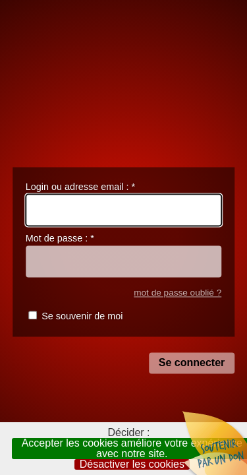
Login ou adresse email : (80, 186)
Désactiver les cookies (132, 464)
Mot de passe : (60, 239)
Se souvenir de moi (82, 316)
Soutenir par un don (214, 442)
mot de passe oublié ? (177, 293)
